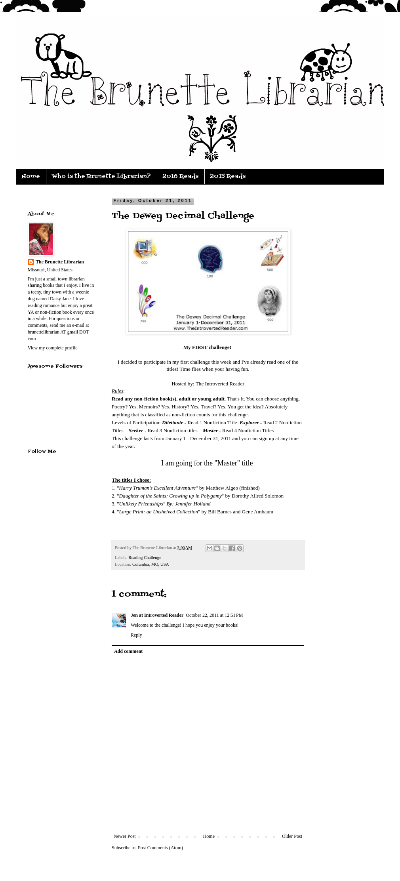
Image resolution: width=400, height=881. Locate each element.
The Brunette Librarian (60, 262)
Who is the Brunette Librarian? (101, 176)
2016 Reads (180, 176)
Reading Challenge (144, 557)
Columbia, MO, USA (150, 564)
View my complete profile (53, 348)
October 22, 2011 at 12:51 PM (214, 615)
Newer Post (125, 836)
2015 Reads (228, 176)
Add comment (128, 651)
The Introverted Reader (220, 384)
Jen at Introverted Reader (157, 615)
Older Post (292, 836)
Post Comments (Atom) (160, 847)
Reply (136, 635)
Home (31, 176)
